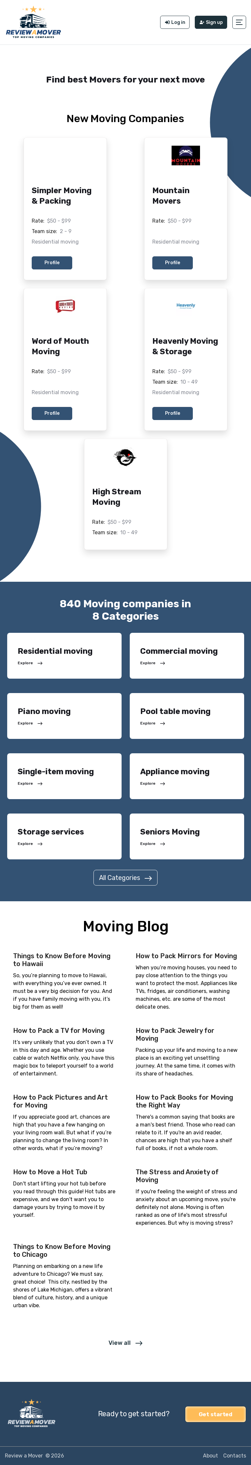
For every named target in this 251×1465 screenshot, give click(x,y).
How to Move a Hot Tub (50, 1172)
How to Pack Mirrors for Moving (186, 956)
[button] (239, 22)
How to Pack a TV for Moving (59, 1031)
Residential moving (55, 242)
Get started (215, 1414)
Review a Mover (24, 1456)
